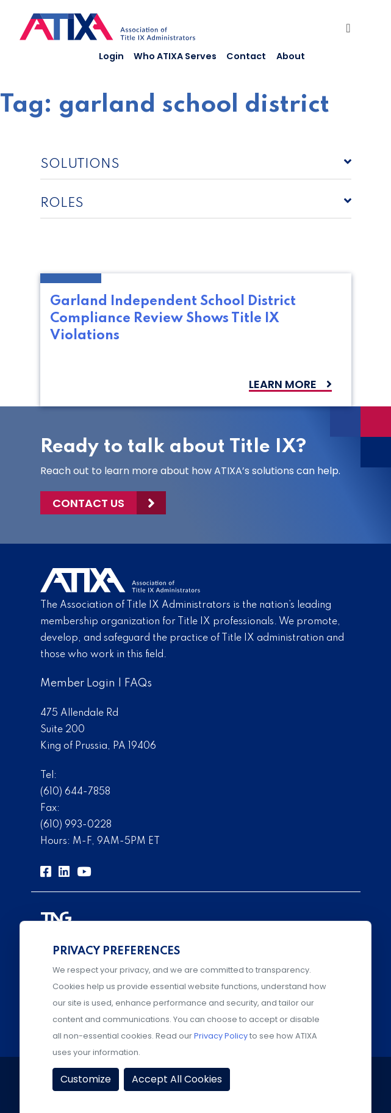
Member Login (77, 683)
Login (111, 56)
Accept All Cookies (177, 1079)
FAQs (138, 683)
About (290, 56)
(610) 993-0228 (76, 825)
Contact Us (88, 503)
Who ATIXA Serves (175, 56)
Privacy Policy (221, 1036)
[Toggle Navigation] (351, 31)
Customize (85, 1079)
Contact (246, 56)
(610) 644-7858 (75, 792)
